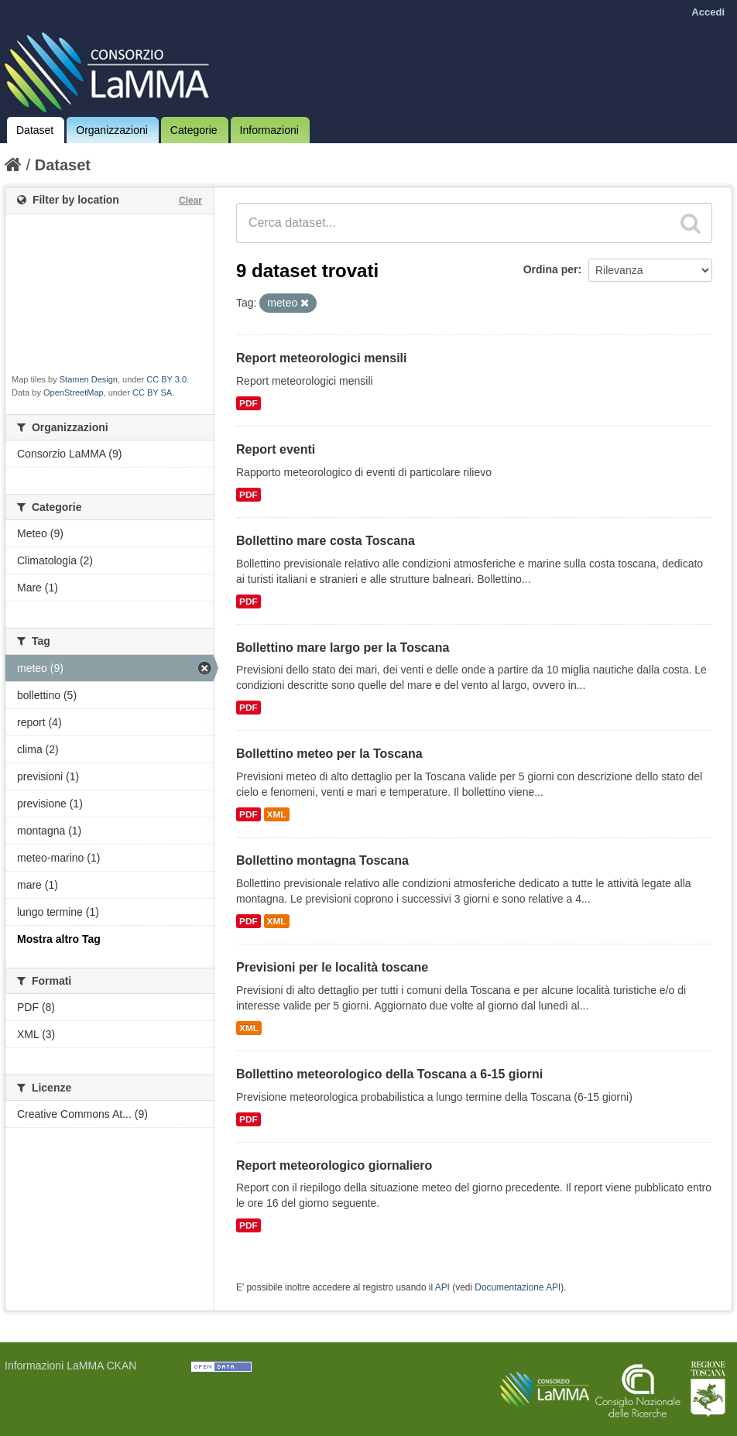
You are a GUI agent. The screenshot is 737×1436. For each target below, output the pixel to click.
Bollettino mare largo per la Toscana (342, 647)
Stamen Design (89, 379)
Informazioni (269, 130)
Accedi (708, 12)
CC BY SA (152, 392)
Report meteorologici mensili (321, 358)
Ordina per (550, 269)
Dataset (34, 130)
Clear (190, 200)
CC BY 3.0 (166, 379)
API (442, 1287)
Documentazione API (517, 1287)
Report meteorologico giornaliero (334, 1165)
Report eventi (275, 449)
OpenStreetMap (73, 392)
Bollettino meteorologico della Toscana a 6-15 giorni (389, 1074)
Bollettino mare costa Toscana (325, 540)
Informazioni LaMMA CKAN (70, 1365)
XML (276, 814)
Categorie (194, 130)
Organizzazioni (112, 130)
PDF (248, 403)
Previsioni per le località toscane (332, 967)
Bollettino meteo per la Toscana (329, 753)
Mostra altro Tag (59, 939)
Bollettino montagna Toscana (322, 860)
